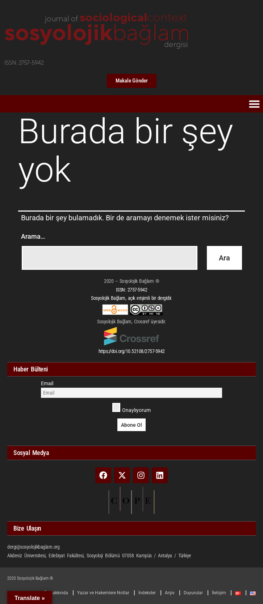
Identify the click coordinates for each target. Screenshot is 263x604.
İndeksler (147, 592)
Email (47, 383)
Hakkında (58, 592)
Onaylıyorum (131, 408)
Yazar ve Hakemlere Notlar (103, 592)
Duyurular (193, 592)
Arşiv (170, 592)
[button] (254, 103)
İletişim (219, 592)
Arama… (33, 236)
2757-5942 (137, 290)
